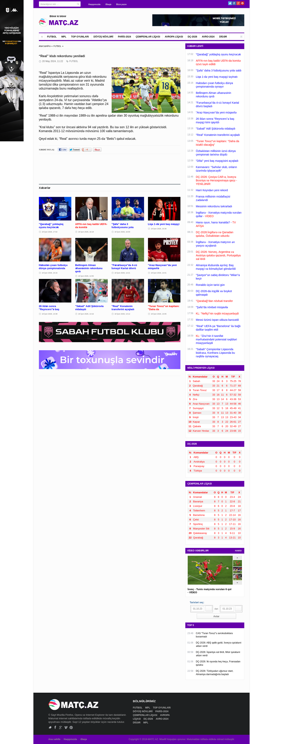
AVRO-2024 (208, 36)
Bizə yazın (121, 4)
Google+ (238, 3)
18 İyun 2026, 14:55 (86, 276)
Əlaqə (108, 4)
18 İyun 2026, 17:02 (50, 232)
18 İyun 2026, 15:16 (50, 273)
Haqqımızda (94, 4)
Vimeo (66, 727)
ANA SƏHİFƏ (45, 46)
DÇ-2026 (192, 36)
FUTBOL (52, 36)
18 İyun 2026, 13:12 (122, 314)
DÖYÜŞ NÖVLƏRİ (103, 36)
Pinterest (242, 3)
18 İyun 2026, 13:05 (159, 314)
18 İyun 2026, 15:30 (159, 229)
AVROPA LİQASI (174, 36)
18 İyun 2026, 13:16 (86, 314)
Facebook (234, 3)
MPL (63, 36)
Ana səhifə (54, 739)
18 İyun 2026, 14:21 (122, 273)
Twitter (230, 3)
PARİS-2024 (124, 36)
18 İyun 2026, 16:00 (122, 232)
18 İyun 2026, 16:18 (86, 232)
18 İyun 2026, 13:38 (50, 314)
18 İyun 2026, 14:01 (159, 273)
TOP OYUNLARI (80, 36)
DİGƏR (223, 36)
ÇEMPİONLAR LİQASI (148, 36)
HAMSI (238, 551)
